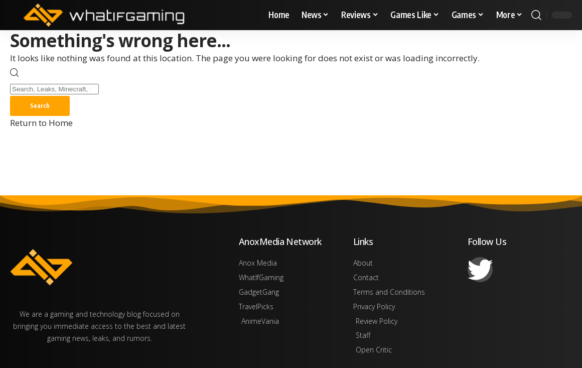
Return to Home (41, 123)
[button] (536, 15)
